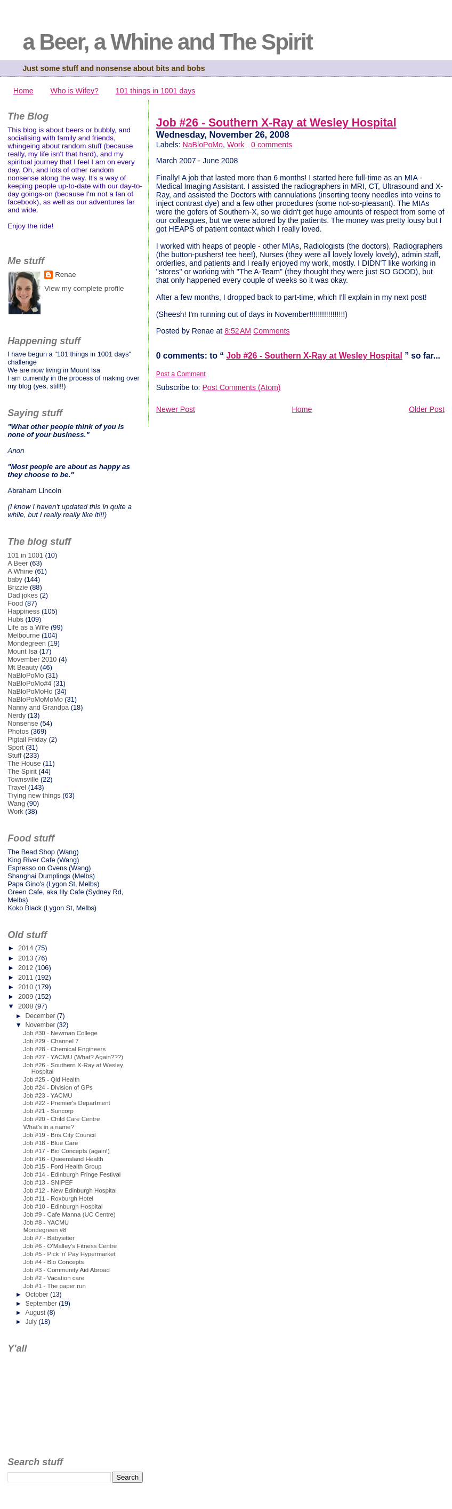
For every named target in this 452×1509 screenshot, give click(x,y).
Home (23, 90)
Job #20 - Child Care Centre (61, 1119)
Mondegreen (26, 643)
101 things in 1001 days (156, 90)
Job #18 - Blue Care (50, 1143)
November (41, 1025)
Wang (16, 803)
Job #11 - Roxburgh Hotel (58, 1198)
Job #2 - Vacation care (54, 1278)
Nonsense (22, 723)
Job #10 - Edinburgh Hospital (63, 1206)
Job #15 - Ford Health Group (62, 1166)
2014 (26, 948)
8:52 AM (237, 331)
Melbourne (23, 635)
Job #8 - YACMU (46, 1222)
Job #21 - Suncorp (48, 1111)
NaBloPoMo (202, 144)
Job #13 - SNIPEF (48, 1182)
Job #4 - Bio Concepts (53, 1262)
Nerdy (16, 715)
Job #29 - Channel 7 (51, 1041)
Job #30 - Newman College (60, 1033)
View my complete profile (84, 288)
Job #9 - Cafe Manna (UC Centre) (69, 1214)
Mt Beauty (22, 667)
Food (15, 603)
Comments (271, 331)
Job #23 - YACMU (47, 1095)
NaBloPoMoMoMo (35, 699)
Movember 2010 (32, 659)
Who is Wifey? (74, 90)
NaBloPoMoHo (29, 691)
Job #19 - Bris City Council (59, 1135)
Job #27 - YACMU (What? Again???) (73, 1057)
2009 (26, 996)
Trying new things (34, 795)
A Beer (17, 563)
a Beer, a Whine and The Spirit (167, 41)
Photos (18, 731)
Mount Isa (22, 651)
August (36, 1312)
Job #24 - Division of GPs (58, 1087)
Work (236, 144)
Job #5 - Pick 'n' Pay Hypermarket (69, 1254)
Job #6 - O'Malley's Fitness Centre (70, 1246)
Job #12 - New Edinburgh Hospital (70, 1190)
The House (24, 763)
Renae (65, 275)
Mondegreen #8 (45, 1230)
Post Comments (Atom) (241, 387)
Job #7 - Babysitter (49, 1238)
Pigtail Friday (27, 739)
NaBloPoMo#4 (29, 683)
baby (14, 579)
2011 (26, 977)
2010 (26, 987)
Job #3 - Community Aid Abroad (66, 1270)
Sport (15, 747)
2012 (26, 968)
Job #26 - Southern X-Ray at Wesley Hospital (276, 122)
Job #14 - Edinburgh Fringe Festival (72, 1174)
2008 (26, 1006)
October (37, 1294)
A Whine (20, 571)
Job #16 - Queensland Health (63, 1159)
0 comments (271, 144)
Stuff (14, 755)
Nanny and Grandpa (38, 707)
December (41, 1016)
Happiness (23, 611)
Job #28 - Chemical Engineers (64, 1049)
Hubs (15, 619)
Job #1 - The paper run (54, 1286)
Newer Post (175, 409)
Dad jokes (22, 595)
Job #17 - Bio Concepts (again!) (66, 1151)
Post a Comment (181, 374)
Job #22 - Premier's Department (66, 1103)
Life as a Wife (28, 627)
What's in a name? (48, 1127)
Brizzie (17, 587)
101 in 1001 (25, 555)
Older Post (427, 409)
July (31, 1321)
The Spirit (22, 771)
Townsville (22, 779)
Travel (16, 787)
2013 (26, 958)
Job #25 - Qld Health (51, 1079)
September (42, 1303)
